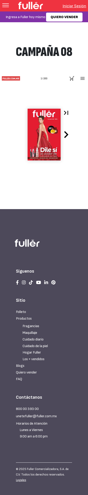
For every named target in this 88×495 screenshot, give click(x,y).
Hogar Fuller (32, 352)
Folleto (21, 312)
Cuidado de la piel (35, 346)
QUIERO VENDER (64, 17)
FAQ (19, 379)
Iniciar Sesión (74, 6)
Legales (21, 480)
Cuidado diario (33, 339)
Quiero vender (26, 372)
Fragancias (31, 326)
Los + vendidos (33, 359)
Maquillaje (30, 333)
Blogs (20, 366)
